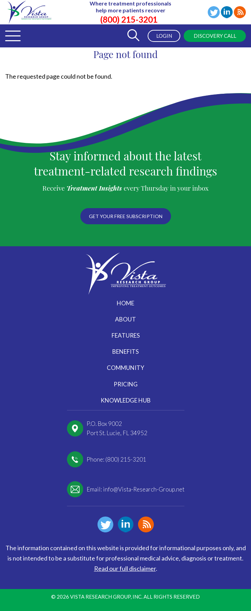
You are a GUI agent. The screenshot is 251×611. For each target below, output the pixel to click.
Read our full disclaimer (125, 568)
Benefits (125, 351)
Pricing (126, 384)
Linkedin (227, 12)
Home (125, 303)
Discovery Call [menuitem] (215, 36)
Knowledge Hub (126, 400)
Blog (240, 12)
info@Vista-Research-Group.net (143, 489)
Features (126, 335)
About (125, 319)
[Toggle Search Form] (133, 35)
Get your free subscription (125, 216)
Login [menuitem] (164, 36)
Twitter (214, 12)
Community (125, 367)
